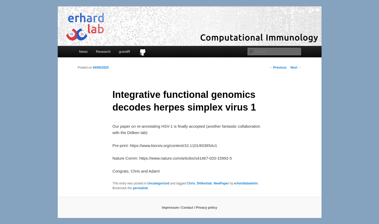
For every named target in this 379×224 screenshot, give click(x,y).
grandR (124, 52)
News (83, 52)
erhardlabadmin (246, 183)
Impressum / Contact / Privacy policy (189, 207)
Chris (191, 183)
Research (103, 52)
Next (295, 67)
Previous (277, 67)
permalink (140, 188)
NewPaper (221, 183)
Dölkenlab (204, 183)
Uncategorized (158, 183)
